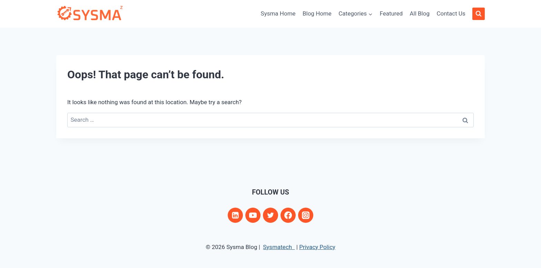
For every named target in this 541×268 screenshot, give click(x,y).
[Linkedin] (235, 215)
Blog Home (317, 13)
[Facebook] (288, 215)
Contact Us (450, 13)
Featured (391, 13)
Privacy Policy (317, 247)
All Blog (420, 13)
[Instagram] (305, 215)
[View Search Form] (478, 14)
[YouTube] (252, 215)
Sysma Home (278, 13)
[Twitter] (270, 215)
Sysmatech (279, 247)
